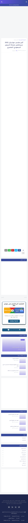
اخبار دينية (14, 465)
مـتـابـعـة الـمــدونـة (14, 330)
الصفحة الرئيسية (22, 40)
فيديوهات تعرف (14, 461)
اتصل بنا (17, 518)
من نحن (22, 516)
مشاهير (14, 463)
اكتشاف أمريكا (16, 358)
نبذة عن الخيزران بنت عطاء (13, 370)
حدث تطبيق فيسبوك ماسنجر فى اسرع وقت (11, 365)
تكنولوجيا (14, 455)
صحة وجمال (14, 459)
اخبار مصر (14, 451)
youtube (24, 440)
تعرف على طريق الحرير (14, 420)
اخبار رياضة (16, 40)
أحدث (25, 297)
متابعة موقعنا (14, 321)
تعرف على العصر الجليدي (18, 347)
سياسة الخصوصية (16, 516)
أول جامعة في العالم (14, 426)
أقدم (3, 297)
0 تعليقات (14, 50)
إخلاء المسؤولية (7, 516)
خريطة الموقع (11, 518)
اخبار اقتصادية (14, 457)
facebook (24, 438)
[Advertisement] (14, 22)
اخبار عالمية (14, 449)
